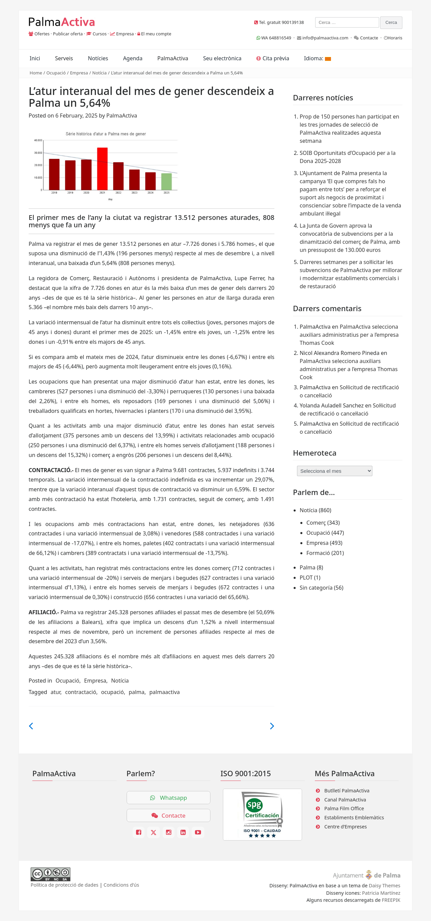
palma (136, 692)
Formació (318, 553)
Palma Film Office (344, 808)
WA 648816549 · (277, 38)
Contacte (369, 38)
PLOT (306, 577)
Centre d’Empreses (345, 826)
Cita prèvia (272, 58)
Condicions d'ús (121, 885)
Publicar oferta (68, 34)
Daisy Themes (384, 885)
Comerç (316, 522)
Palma (308, 567)
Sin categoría (316, 587)
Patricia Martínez (381, 893)
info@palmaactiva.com (325, 38)
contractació (80, 692)
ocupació (112, 692)
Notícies (98, 58)
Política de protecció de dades (64, 885)
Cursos (99, 34)
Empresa (125, 34)
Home (36, 73)
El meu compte (156, 34)
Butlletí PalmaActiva (346, 790)
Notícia (99, 73)
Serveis (64, 58)
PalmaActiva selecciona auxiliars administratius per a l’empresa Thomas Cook (349, 335)
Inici (35, 58)
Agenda (132, 58)
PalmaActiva (172, 58)
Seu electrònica (222, 58)
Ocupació (56, 73)
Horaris (395, 38)
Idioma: (317, 58)
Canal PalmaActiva (345, 799)
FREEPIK (391, 900)
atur (55, 692)
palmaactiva (164, 692)
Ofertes (41, 34)
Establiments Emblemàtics (354, 817)
